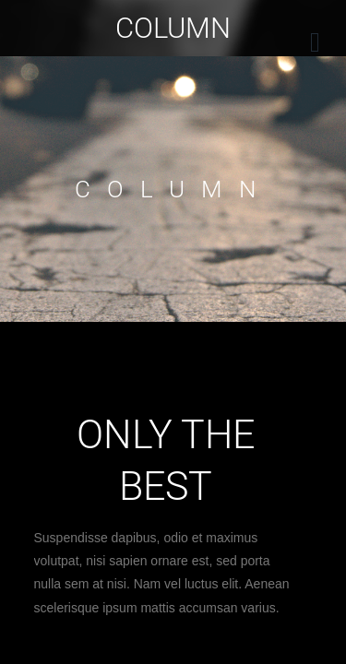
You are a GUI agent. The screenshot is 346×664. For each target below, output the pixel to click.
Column (173, 28)
